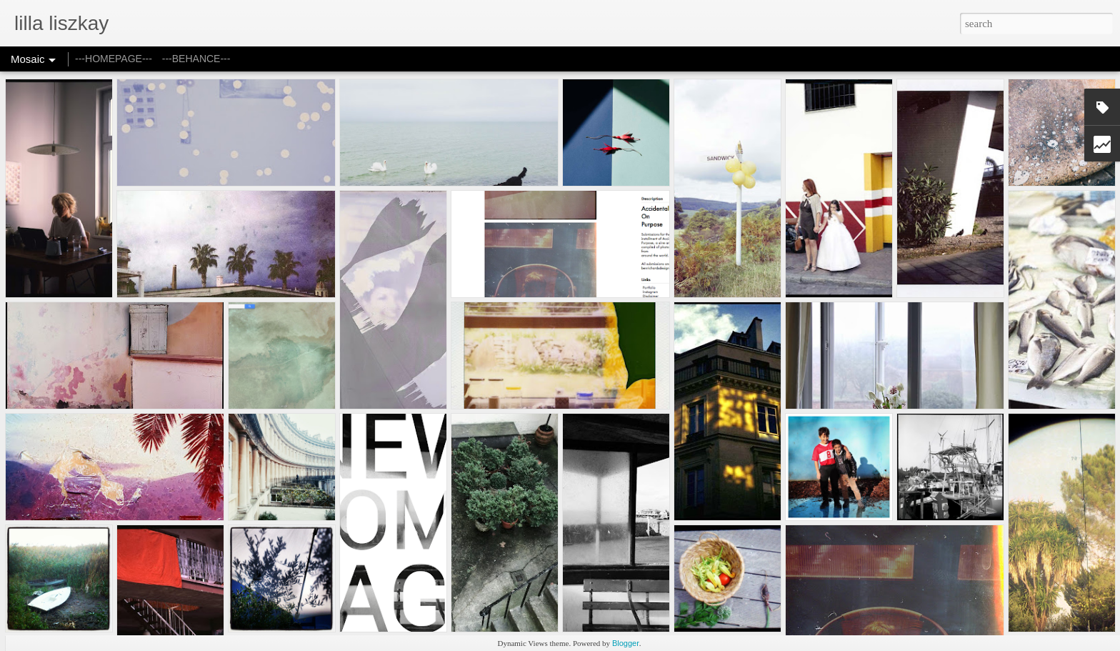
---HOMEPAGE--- (113, 58)
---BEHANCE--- (196, 58)
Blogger (625, 643)
